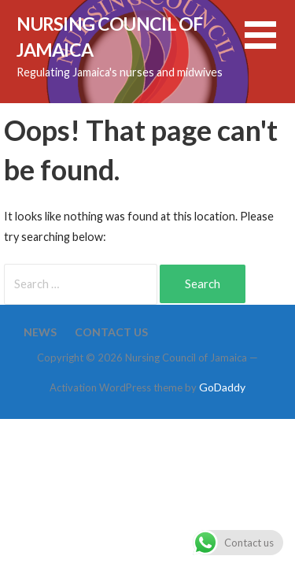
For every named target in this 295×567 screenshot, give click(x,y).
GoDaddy (222, 387)
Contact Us (111, 332)
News (40, 332)
